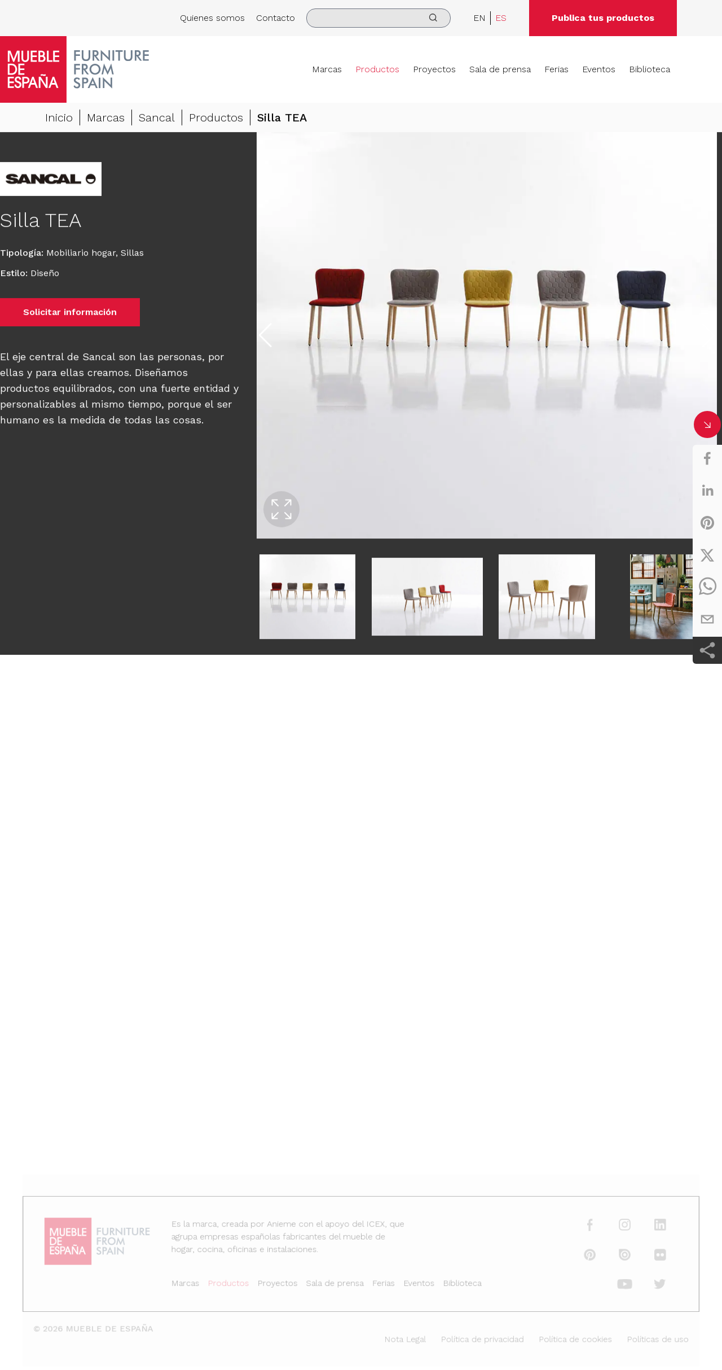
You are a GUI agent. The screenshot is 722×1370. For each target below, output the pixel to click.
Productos (377, 69)
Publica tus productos (603, 17)
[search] (378, 18)
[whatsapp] (707, 587)
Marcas (327, 69)
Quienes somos (212, 17)
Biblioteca (649, 69)
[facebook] (707, 458)
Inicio (59, 118)
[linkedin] (707, 490)
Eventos (598, 69)
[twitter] (707, 554)
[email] (707, 619)
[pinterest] (707, 522)
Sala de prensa (500, 69)
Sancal (157, 118)
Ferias (556, 69)
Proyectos (434, 69)
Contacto (275, 17)
